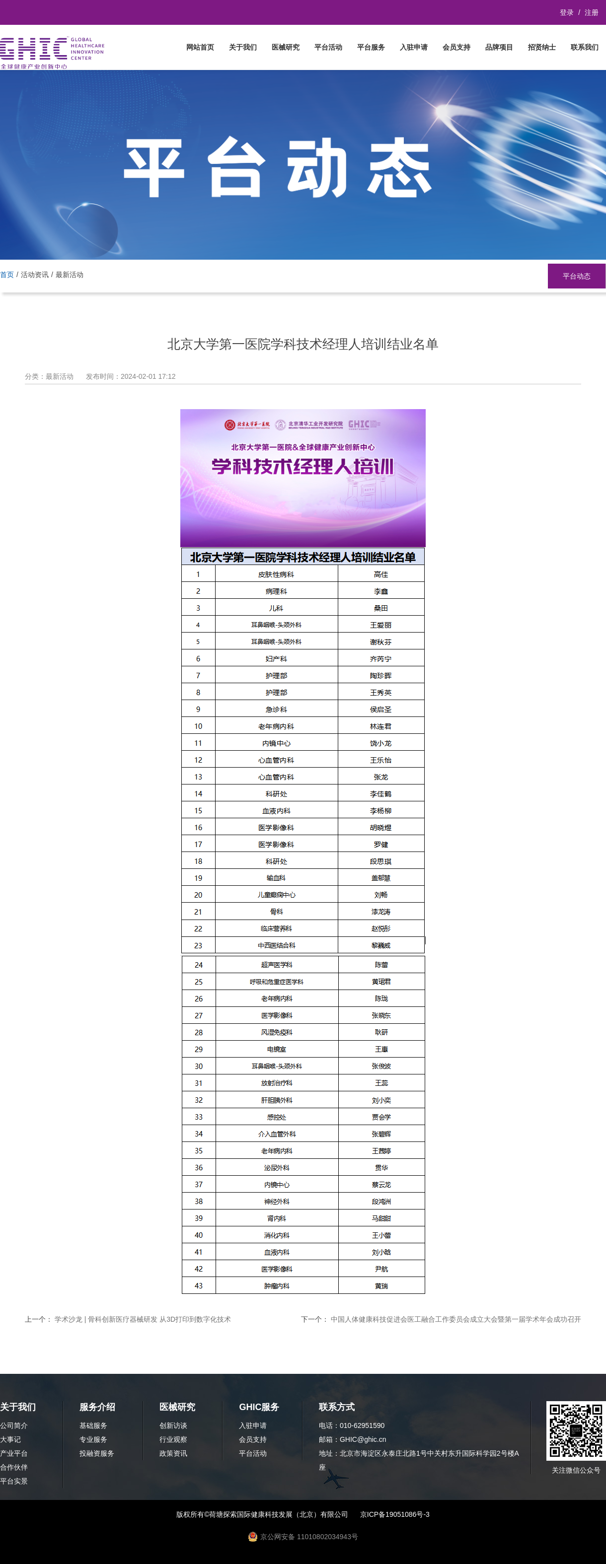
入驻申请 (414, 47)
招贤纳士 (542, 47)
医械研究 (286, 47)
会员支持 (456, 47)
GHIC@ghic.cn (363, 1439)
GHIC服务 (259, 1407)
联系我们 (585, 47)
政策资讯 (173, 1453)
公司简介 (14, 1425)
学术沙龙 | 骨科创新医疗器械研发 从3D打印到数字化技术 (143, 1319)
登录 (567, 12)
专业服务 (93, 1439)
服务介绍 (97, 1407)
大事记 (10, 1439)
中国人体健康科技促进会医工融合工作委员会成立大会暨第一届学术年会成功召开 (456, 1319)
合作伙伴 (14, 1467)
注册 (592, 12)
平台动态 (577, 276)
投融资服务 (96, 1453)
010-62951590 (362, 1425)
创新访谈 (173, 1425)
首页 (7, 275)
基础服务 (93, 1425)
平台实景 (14, 1481)
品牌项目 (499, 47)
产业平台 (14, 1453)
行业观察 (173, 1439)
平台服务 (371, 47)
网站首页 (200, 47)
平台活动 (328, 47)
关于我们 (243, 47)
